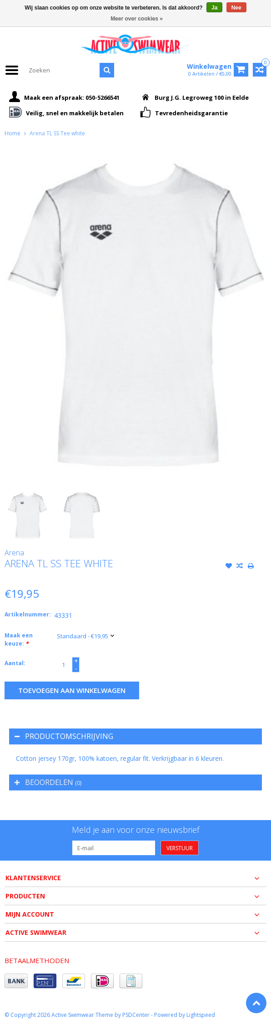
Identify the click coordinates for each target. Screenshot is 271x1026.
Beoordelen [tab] (48, 782)
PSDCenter (136, 1015)
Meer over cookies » (136, 18)
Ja (214, 8)
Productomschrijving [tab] (64, 736)
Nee (236, 8)
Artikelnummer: (27, 614)
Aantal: (15, 663)
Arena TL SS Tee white (57, 133)
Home (12, 133)
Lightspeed (200, 1015)
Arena (14, 553)
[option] (27, 515)
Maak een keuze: (19, 639)
